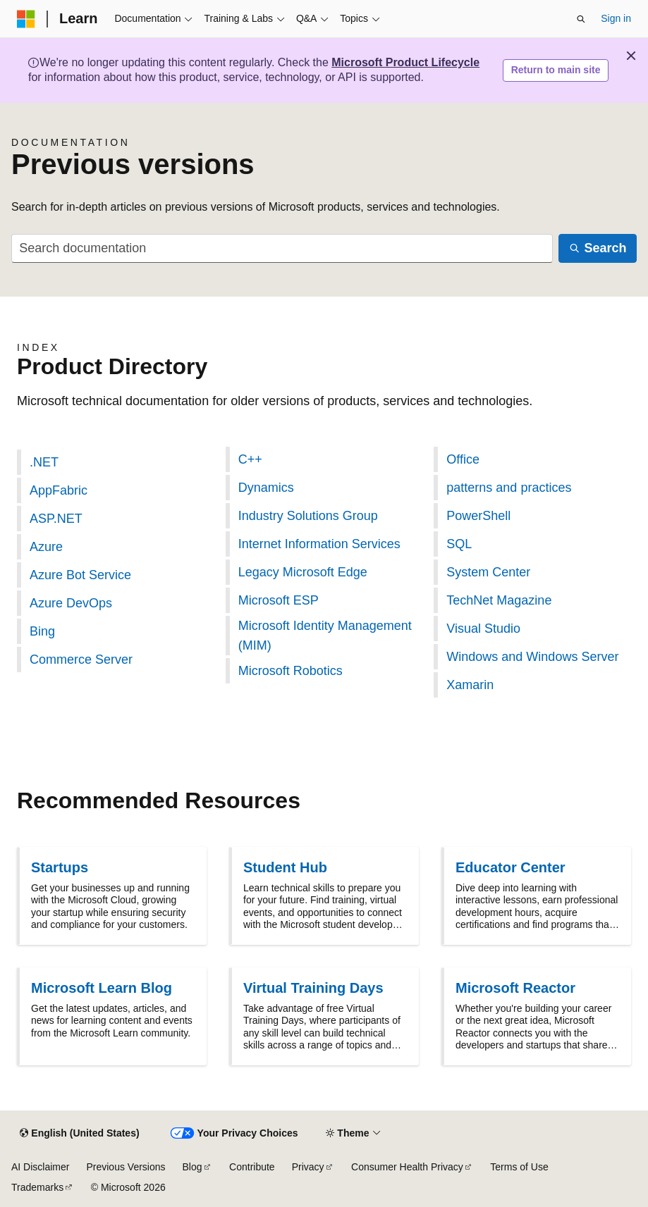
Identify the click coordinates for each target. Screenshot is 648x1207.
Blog (192, 1166)
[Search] (597, 248)
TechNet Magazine (498, 600)
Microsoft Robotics (290, 671)
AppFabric (58, 490)
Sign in (616, 18)
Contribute (252, 1166)
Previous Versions (125, 1166)
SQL (459, 544)
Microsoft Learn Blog (101, 988)
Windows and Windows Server (532, 657)
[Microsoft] (26, 19)
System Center (488, 572)
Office (462, 459)
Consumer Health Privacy (407, 1166)
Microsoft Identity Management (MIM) (325, 635)
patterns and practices (508, 488)
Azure (46, 547)
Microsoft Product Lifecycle (405, 62)
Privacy (308, 1166)
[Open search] (581, 19)
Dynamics (266, 488)
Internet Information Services (319, 544)
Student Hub (285, 867)
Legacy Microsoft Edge (302, 572)
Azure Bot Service (80, 575)
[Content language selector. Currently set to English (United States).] (79, 1133)
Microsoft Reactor (515, 988)
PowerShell (478, 516)
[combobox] (282, 248)
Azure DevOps (71, 603)
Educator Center (511, 867)
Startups (59, 867)
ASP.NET (56, 519)
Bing (42, 631)
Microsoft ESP (278, 600)
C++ (250, 459)
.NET (44, 462)
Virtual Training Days (313, 988)
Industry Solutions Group (308, 516)
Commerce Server (81, 659)
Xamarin (470, 685)
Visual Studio (483, 628)
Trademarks (37, 1187)
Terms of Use (519, 1166)
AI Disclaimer (40, 1166)
